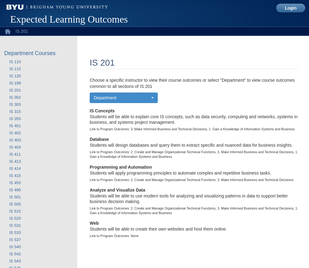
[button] (124, 98)
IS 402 (15, 133)
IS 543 (15, 261)
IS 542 (15, 254)
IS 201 (15, 90)
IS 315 (15, 111)
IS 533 (15, 232)
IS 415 (15, 175)
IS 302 (15, 97)
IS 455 (15, 182)
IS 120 (15, 76)
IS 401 (15, 125)
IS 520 (15, 218)
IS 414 (15, 168)
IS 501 (15, 197)
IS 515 (15, 211)
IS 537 (15, 239)
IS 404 (15, 147)
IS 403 (15, 140)
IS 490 (15, 190)
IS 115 (15, 69)
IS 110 (15, 61)
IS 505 (15, 204)
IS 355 (15, 118)
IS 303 (15, 104)
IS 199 (15, 83)
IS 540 (15, 246)
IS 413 (15, 161)
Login (291, 8)
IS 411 (15, 154)
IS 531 (15, 225)
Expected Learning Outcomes (69, 19)
